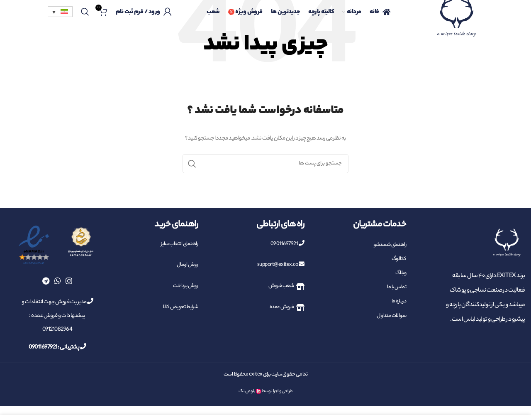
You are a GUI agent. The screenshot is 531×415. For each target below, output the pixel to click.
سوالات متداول (391, 316)
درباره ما (399, 301)
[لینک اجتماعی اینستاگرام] (69, 281)
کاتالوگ (399, 259)
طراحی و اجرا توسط (277, 391)
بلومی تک (247, 391)
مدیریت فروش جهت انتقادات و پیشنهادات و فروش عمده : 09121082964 (57, 315)
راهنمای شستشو (390, 245)
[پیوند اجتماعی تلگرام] (46, 281)
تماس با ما (396, 287)
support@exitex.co (280, 264)
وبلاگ (400, 273)
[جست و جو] (85, 12)
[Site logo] (456, 22)
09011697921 (287, 244)
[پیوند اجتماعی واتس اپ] (57, 281)
